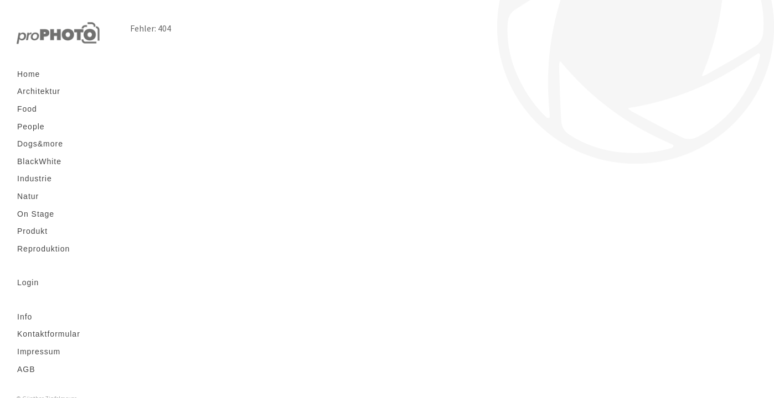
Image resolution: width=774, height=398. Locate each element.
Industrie (34, 178)
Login (28, 282)
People (31, 126)
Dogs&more (40, 143)
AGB (26, 369)
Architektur (38, 91)
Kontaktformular (48, 333)
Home (28, 74)
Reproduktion (43, 248)
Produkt (32, 231)
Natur (28, 196)
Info (24, 316)
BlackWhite (39, 161)
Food (27, 108)
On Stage (35, 214)
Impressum (38, 351)
